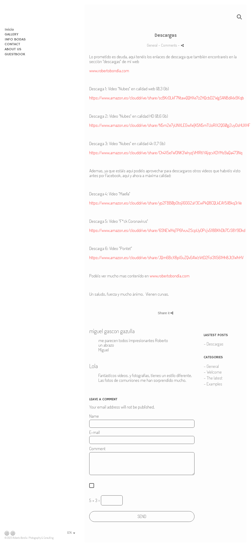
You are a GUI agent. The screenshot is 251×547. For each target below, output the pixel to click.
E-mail (94, 432)
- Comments (168, 45)
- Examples (213, 384)
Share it (165, 313)
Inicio (9, 29)
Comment (97, 448)
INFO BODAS (15, 39)
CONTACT (12, 44)
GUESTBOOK (15, 54)
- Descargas (213, 344)
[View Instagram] (7, 533)
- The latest (213, 378)
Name (94, 416)
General (152, 45)
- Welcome (213, 372)
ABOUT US (13, 49)
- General (211, 366)
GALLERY (12, 34)
